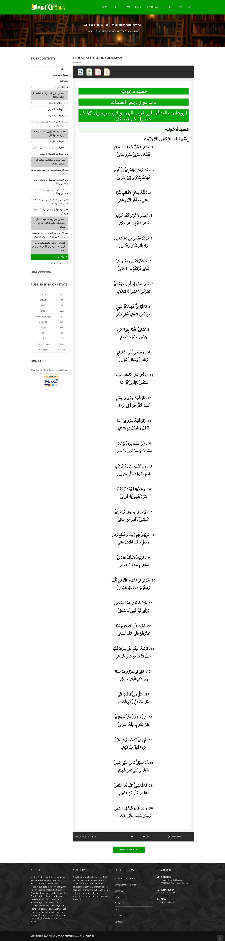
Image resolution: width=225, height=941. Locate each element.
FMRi (117, 909)
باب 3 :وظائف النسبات (57, 115)
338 (62, 333)
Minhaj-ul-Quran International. (63, 936)
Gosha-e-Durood (122, 903)
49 (62, 305)
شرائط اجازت (61, 87)
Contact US (120, 922)
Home (105, 7)
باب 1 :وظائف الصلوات (57, 103)
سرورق (64, 68)
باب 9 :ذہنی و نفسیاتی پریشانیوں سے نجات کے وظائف (51, 181)
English (42, 300)
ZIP (43, 338)
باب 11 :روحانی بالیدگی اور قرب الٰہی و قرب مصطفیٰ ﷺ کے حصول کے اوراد (50, 235)
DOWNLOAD (175, 836)
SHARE (135, 836)
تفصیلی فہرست (60, 74)
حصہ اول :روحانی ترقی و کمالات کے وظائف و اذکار (48, 95)
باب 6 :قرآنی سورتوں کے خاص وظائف (50, 147)
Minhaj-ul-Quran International (127, 885)
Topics (127, 7)
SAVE (147, 836)
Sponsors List (121, 915)
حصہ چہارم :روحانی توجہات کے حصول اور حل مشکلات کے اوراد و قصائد (50, 223)
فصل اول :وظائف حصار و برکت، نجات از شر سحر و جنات (50, 201)
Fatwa (117, 897)
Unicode (43, 322)
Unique (43, 294)
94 (62, 300)
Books (138, 7)
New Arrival (41, 271)
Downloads (152, 7)
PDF (43, 333)
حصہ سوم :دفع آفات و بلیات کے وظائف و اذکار (50, 162)
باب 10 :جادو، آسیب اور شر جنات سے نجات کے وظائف (51, 191)
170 (62, 322)
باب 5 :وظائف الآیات (59, 141)
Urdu (189, 7)
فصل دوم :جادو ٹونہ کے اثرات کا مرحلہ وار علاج (50, 211)
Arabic (43, 305)
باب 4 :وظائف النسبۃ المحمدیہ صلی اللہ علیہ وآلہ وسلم (49, 123)
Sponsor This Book (128, 850)
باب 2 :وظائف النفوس (58, 109)
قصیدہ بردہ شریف (59, 262)
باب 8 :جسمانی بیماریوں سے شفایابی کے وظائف (49, 171)
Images (43, 327)
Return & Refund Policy (125, 878)
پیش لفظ (64, 81)
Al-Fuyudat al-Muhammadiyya (110, 31)
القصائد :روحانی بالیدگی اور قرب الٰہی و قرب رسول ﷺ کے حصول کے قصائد (48, 246)
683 (62, 294)
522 (62, 311)
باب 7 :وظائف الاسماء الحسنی (54, 153)
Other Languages (43, 316)
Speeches (119, 891)
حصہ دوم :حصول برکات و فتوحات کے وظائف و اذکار (49, 133)
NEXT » (94, 836)
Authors (168, 7)
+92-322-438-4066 (168, 893)
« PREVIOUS (80, 836)
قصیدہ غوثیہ (61, 256)
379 (62, 338)
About (116, 7)
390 (62, 327)
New (180, 7)
